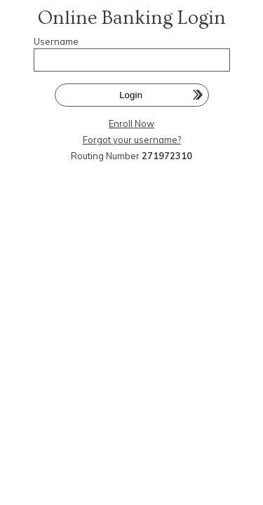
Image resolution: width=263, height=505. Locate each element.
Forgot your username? (132, 139)
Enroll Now (131, 123)
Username (56, 41)
